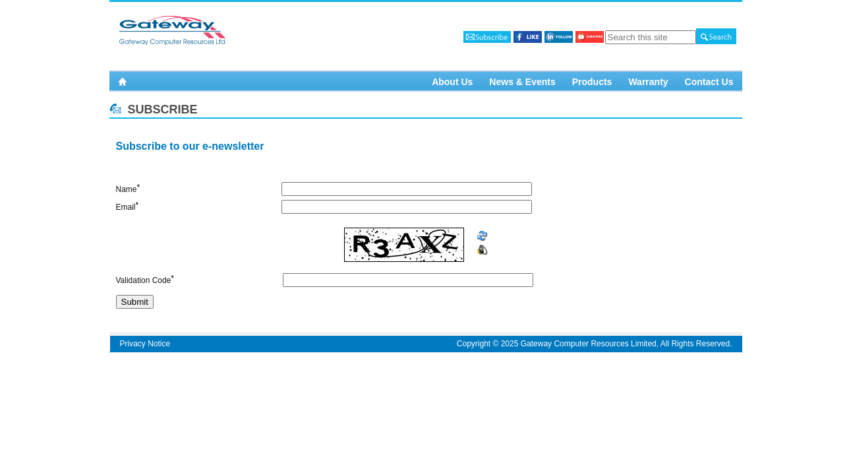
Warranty (648, 81)
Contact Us (709, 81)
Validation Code (143, 280)
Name (126, 189)
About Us (452, 81)
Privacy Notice (145, 343)
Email (126, 207)
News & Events (522, 81)
